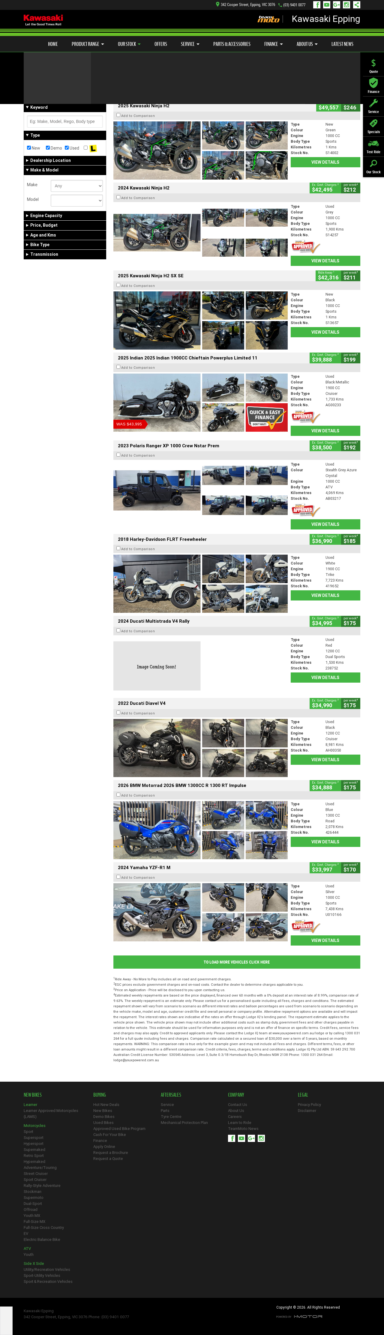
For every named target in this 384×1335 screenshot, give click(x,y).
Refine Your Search (47, 87)
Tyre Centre (171, 1116)
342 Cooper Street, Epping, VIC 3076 (245, 4)
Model (33, 199)
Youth (29, 1254)
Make (32, 184)
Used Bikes (103, 1122)
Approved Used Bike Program (119, 1128)
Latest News (342, 44)
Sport (28, 1131)
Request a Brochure (110, 1152)
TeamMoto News (243, 1128)
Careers (235, 1116)
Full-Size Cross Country (44, 1227)
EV (26, 1233)
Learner (30, 1104)
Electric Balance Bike (42, 1239)
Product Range (88, 44)
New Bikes (102, 1110)
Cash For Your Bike (109, 1134)
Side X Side (34, 1263)
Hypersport (34, 1143)
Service (190, 44)
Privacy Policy (309, 1104)
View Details (325, 162)
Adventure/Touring (40, 1167)
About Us (307, 44)
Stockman (32, 1191)
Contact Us (237, 1104)
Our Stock (129, 44)
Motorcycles (35, 1125)
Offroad (31, 1209)
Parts (165, 1110)
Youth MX (32, 1215)
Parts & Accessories (231, 44)
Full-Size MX (34, 1221)
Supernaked (34, 1149)
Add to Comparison (138, 116)
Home (53, 44)
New (33, 148)
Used (72, 148)
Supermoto (34, 1197)
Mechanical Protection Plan (184, 1122)
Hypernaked (34, 1161)
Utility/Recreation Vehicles (47, 1269)
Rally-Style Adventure (42, 1185)
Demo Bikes (104, 1116)
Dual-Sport (33, 1203)
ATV (27, 1248)
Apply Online (104, 1146)
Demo (54, 148)
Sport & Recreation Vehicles (48, 1281)
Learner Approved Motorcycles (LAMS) (51, 1113)
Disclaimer (307, 1110)
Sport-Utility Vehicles (42, 1275)
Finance (273, 44)
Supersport (34, 1137)
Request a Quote (108, 1158)
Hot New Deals (106, 1104)
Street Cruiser (36, 1173)
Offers (160, 44)
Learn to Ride (239, 1122)
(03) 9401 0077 (294, 5)
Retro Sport (34, 1155)
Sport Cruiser (35, 1179)
